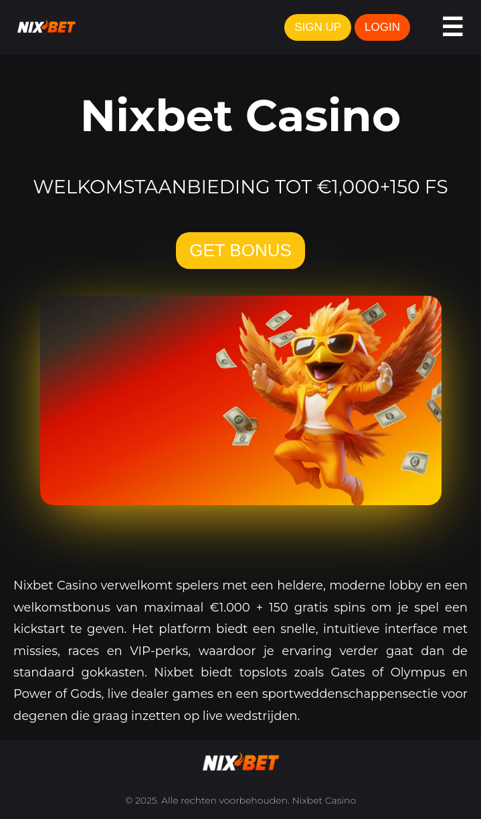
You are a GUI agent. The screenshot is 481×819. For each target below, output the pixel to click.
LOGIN (382, 27)
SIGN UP (317, 27)
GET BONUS (240, 250)
